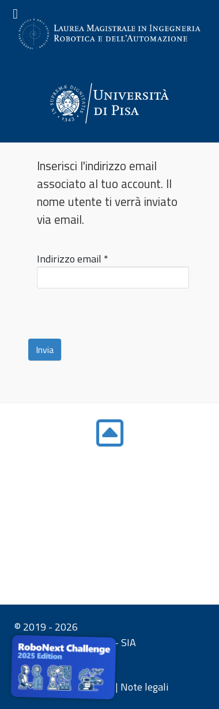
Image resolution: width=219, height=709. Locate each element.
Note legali (144, 687)
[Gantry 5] (109, 103)
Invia (45, 350)
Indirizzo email (72, 259)
